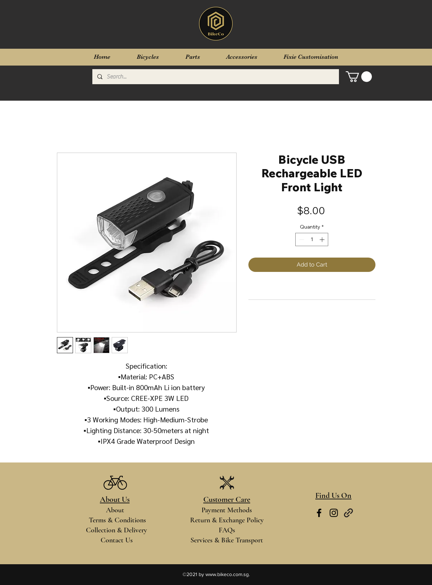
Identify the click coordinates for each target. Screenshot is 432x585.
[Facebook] (319, 512)
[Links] (348, 512)
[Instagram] (333, 512)
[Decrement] (300, 239)
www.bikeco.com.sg (227, 574)
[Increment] (322, 239)
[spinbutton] (311, 239)
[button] (359, 76)
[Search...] (215, 76)
